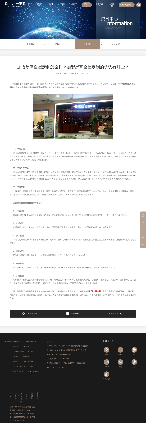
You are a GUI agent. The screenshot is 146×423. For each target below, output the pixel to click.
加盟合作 (74, 5)
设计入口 (10, 395)
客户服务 (51, 5)
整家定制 (39, 5)
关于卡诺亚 (99, 5)
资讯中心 (86, 5)
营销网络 (62, 5)
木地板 (15, 356)
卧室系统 (16, 341)
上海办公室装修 (30, 341)
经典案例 (112, 5)
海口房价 (31, 351)
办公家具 (26, 346)
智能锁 (15, 346)
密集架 (32, 366)
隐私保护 (32, 395)
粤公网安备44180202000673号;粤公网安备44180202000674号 (22, 417)
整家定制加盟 (18, 371)
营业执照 (37, 395)
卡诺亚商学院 (21, 397)
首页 (29, 5)
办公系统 (16, 395)
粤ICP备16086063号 (17, 414)
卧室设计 (16, 361)
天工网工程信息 (19, 366)
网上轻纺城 (28, 361)
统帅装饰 (26, 356)
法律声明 (26, 395)
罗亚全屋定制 (33, 371)
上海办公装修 (18, 351)
